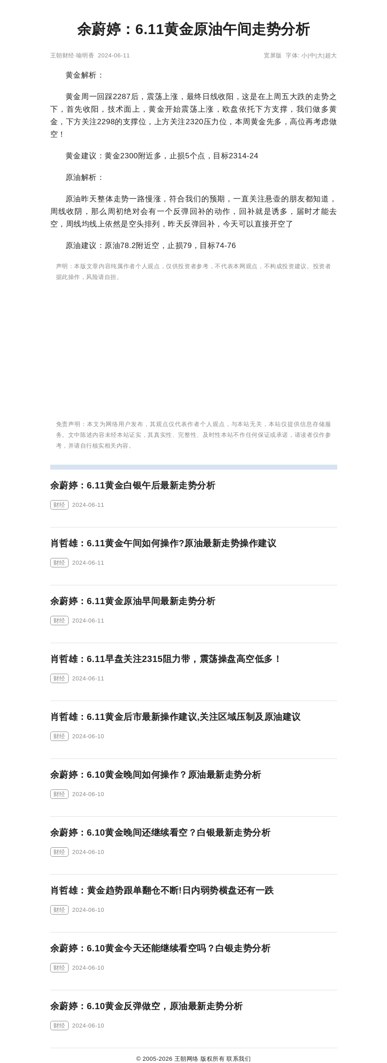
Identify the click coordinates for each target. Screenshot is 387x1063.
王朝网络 (186, 1058)
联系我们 (238, 1058)
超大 (331, 55)
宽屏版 (273, 55)
